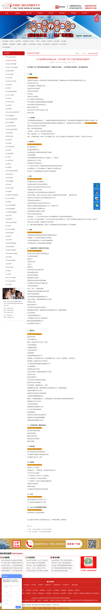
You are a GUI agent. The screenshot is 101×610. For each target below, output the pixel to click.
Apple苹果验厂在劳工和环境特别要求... (63, 560)
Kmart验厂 (9, 143)
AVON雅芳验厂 (10, 115)
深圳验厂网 (48, 584)
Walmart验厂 (57, 41)
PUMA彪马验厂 (10, 146)
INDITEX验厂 (10, 136)
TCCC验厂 (9, 239)
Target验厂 (9, 84)
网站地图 (67, 598)
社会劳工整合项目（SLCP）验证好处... (38, 560)
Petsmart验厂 (10, 267)
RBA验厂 (32, 41)
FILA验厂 (9, 184)
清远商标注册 (56, 584)
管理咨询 (56, 590)
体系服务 (40, 13)
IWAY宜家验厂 (10, 232)
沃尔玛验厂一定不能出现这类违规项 (41, 531)
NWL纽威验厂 (10, 181)
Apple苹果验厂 (10, 70)
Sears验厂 (9, 139)
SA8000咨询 (26, 41)
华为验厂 (9, 88)
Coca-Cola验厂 (10, 95)
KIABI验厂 (9, 167)
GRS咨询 (43, 41)
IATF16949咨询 (6, 47)
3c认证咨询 (26, 584)
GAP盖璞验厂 (10, 153)
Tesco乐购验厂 (10, 122)
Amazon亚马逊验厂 (11, 64)
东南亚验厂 (62, 13)
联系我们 (77, 590)
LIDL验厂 (9, 274)
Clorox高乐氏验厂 (11, 281)
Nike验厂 (9, 236)
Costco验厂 (9, 77)
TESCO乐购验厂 (11, 229)
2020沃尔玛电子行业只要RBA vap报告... (38, 570)
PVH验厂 (9, 150)
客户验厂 (51, 13)
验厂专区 (29, 13)
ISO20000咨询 (54, 44)
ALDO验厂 (9, 284)
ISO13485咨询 (32, 44)
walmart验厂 (56, 593)
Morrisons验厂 (10, 188)
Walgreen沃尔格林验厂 (12, 195)
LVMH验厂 (9, 105)
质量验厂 (25, 44)
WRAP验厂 (50, 41)
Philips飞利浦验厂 (11, 260)
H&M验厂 (9, 201)
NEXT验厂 (9, 215)
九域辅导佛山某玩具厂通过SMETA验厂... (13, 568)
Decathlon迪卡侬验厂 (12, 253)
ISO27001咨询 (62, 44)
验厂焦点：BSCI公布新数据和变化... (37, 565)
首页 (7, 13)
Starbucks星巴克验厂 (12, 129)
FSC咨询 (39, 44)
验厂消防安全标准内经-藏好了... (61, 570)
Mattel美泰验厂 (10, 246)
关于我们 (84, 13)
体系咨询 (40, 584)
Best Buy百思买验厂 (11, 222)
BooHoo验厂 (9, 174)
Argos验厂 (9, 191)
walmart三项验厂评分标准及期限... (36, 563)
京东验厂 (9, 163)
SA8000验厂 (41, 593)
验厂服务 (35, 590)
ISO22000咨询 (46, 44)
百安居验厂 (9, 219)
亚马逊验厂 (5, 44)
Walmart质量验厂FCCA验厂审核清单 (42, 529)
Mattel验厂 (9, 108)
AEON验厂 (9, 257)
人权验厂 (70, 593)
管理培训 (87, 593)
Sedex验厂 (22, 593)
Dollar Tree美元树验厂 (12, 67)
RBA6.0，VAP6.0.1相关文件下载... (36, 568)
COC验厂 (83, 53)
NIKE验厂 (9, 98)
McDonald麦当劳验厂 (12, 119)
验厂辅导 (33, 584)
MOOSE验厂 (10, 177)
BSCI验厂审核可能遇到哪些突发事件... (62, 565)
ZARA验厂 (9, 263)
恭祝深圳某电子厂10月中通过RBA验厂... (13, 570)
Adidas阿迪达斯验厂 (12, 91)
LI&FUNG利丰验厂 (11, 126)
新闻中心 (17, 13)
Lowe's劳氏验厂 (10, 198)
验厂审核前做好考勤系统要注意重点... (62, 568)
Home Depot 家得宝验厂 (13, 112)
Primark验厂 (9, 132)
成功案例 (73, 13)
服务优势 (70, 590)
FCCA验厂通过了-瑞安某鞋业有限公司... (13, 563)
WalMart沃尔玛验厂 (11, 60)
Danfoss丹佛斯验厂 (11, 243)
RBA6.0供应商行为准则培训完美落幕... (12, 560)
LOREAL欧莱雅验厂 (11, 212)
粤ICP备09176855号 (59, 598)
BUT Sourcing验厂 (11, 277)
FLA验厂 (8, 157)
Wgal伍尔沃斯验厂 (11, 250)
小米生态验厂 (10, 160)
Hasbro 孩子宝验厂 (11, 81)
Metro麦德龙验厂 (11, 208)
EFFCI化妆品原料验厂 (12, 170)
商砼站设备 (75, 584)
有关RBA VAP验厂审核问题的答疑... (62, 563)
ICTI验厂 (38, 41)
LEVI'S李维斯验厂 (11, 205)
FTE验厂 (8, 270)
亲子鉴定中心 (66, 584)
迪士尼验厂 (64, 41)
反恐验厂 (19, 44)
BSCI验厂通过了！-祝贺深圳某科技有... (13, 565)
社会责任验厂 (12, 44)
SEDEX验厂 (18, 41)
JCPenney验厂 (10, 101)
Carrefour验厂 (10, 74)
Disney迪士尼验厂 (11, 57)
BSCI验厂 (11, 41)
